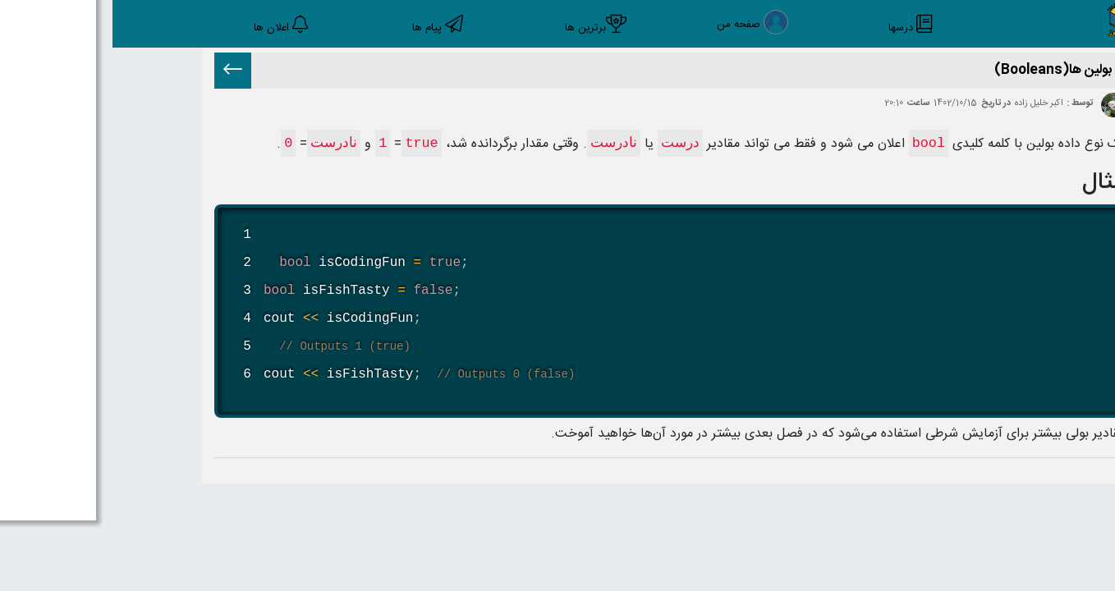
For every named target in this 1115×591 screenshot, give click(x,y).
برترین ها (472, 29)
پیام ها (314, 29)
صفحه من (626, 25)
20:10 (781, 104)
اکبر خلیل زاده (926, 104)
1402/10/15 (843, 104)
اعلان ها (159, 29)
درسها (788, 29)
